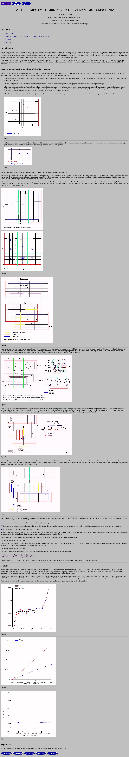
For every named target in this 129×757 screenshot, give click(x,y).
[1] (7, 63)
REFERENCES (9, 42)
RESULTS (7, 39)
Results (4, 566)
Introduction (7, 48)
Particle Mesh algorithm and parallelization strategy (25, 69)
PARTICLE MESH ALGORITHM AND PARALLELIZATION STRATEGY (27, 36)
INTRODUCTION (10, 33)
